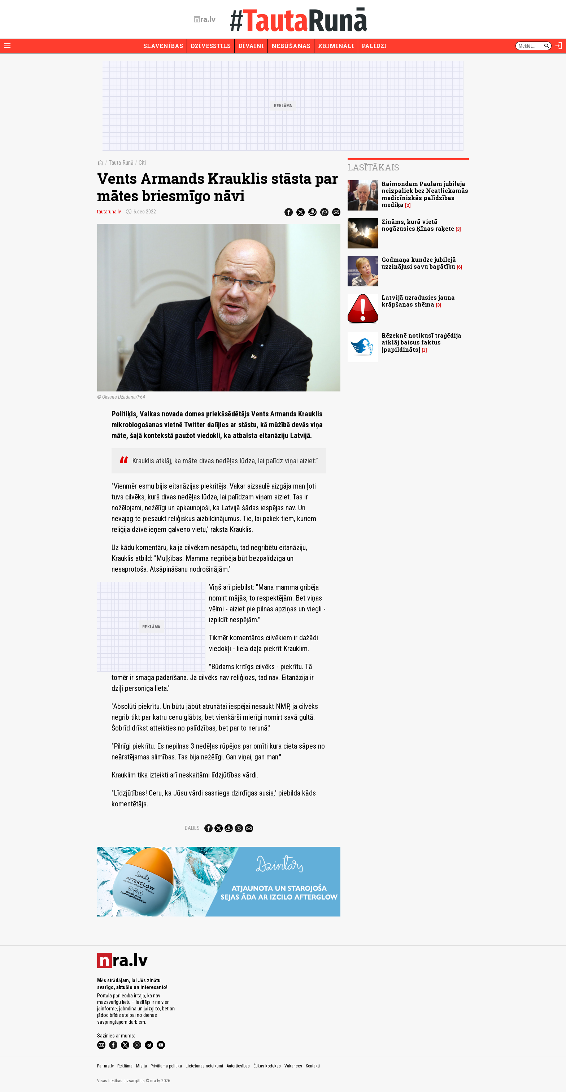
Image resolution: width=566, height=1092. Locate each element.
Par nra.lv (105, 1066)
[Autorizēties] (559, 46)
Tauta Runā (121, 162)
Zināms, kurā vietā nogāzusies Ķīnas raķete (418, 225)
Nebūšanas (290, 45)
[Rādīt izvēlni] (7, 46)
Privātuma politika (166, 1066)
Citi (142, 162)
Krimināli (336, 45)
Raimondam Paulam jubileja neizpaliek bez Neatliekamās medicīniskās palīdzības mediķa (425, 194)
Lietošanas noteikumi (204, 1066)
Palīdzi (374, 45)
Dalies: (193, 828)
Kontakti (313, 1066)
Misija (141, 1066)
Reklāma (124, 1066)
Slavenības (163, 45)
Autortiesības (238, 1066)
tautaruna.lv (109, 211)
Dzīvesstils (211, 45)
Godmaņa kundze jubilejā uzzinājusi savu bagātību (419, 263)
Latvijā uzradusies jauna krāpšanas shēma (418, 301)
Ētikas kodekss (267, 1066)
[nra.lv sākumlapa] (204, 19)
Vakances (293, 1066)
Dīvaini (251, 45)
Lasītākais (373, 167)
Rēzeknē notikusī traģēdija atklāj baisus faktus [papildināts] (421, 342)
